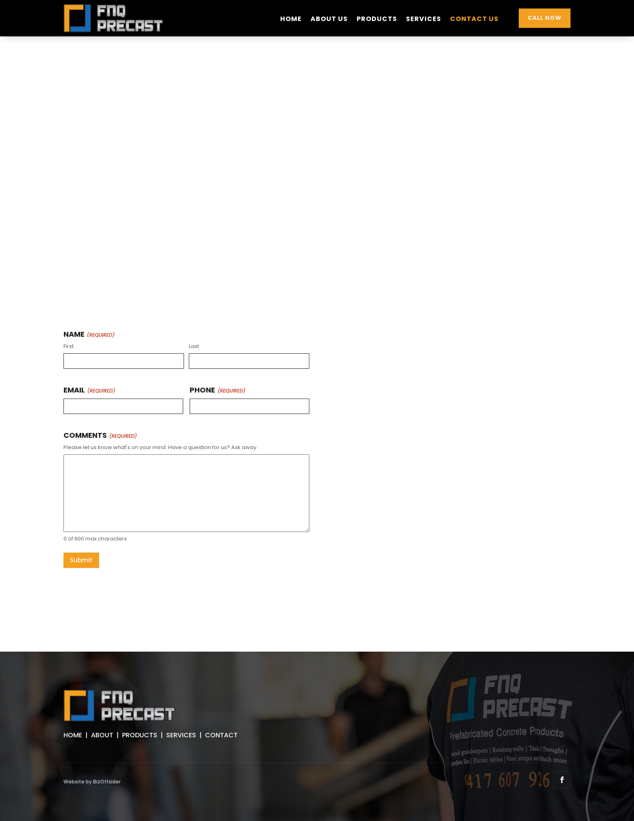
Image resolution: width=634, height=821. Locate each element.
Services (423, 19)
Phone (217, 390)
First (68, 346)
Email (89, 390)
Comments (100, 435)
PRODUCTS (139, 735)
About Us (329, 19)
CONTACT (221, 735)
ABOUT (102, 735)
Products (377, 19)
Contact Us (474, 19)
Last (194, 346)
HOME (72, 735)
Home (291, 19)
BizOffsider (106, 781)
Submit (81, 560)
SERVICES (181, 735)
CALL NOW (545, 18)
